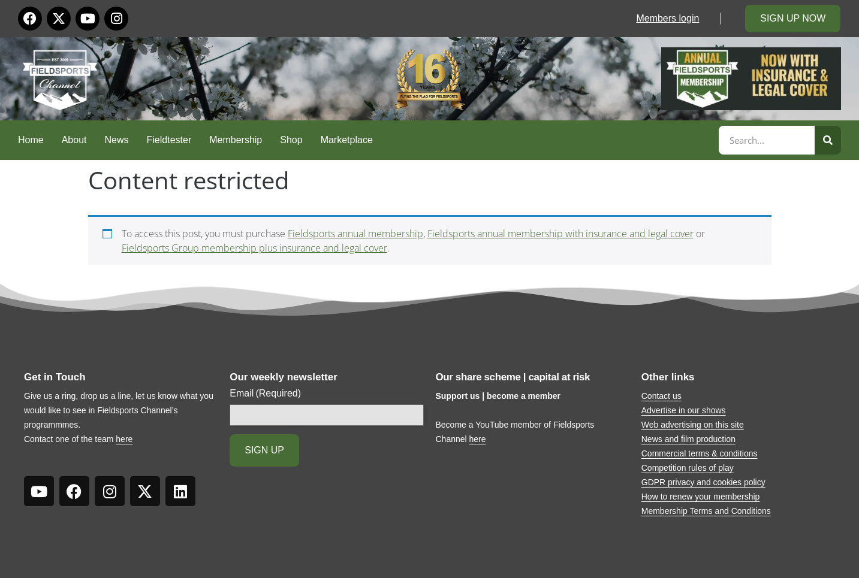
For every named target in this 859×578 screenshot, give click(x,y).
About (74, 140)
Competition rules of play (687, 468)
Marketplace (347, 140)
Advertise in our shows (683, 410)
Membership (235, 140)
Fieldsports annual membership (355, 233)
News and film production (688, 439)
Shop (291, 140)
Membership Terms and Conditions (706, 511)
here (124, 439)
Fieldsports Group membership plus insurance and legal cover (254, 248)
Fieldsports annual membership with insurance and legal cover (560, 233)
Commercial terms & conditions (699, 453)
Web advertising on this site (692, 424)
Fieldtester (169, 140)
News (117, 140)
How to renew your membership (700, 496)
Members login (667, 18)
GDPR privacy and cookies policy (703, 482)
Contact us (661, 396)
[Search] (828, 140)
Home (31, 140)
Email (265, 393)
